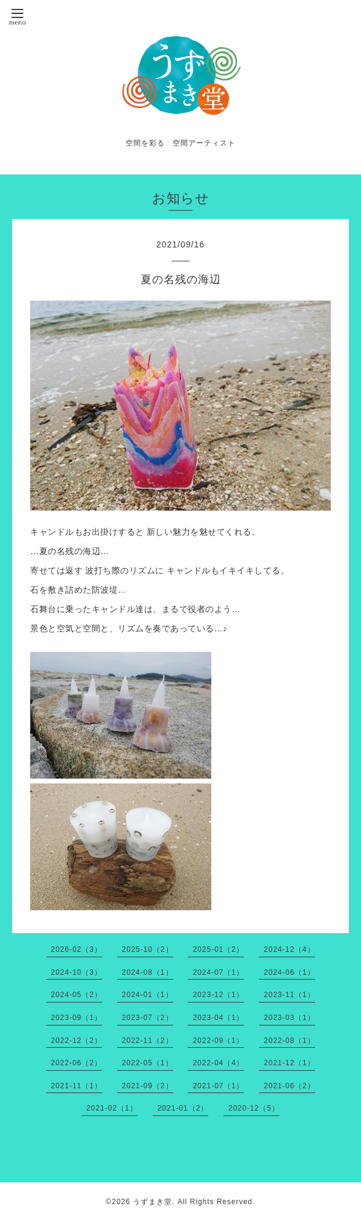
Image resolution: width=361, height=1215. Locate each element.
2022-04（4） (218, 1063)
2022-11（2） (147, 1040)
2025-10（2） (147, 949)
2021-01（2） (183, 1108)
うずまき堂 (152, 1201)
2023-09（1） (76, 1017)
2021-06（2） (289, 1086)
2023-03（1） (289, 1017)
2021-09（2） (147, 1086)
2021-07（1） (218, 1086)
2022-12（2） (76, 1040)
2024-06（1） (289, 972)
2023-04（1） (218, 1017)
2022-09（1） (218, 1040)
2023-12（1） (218, 994)
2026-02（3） (76, 949)
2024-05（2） (76, 994)
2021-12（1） (289, 1063)
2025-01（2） (218, 949)
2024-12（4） (289, 949)
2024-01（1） (147, 994)
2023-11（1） (289, 994)
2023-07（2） (147, 1017)
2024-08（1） (147, 972)
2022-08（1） (289, 1040)
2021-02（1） (112, 1108)
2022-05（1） (147, 1063)
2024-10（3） (76, 972)
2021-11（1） (76, 1086)
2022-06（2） (76, 1063)
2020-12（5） (254, 1108)
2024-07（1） (218, 972)
